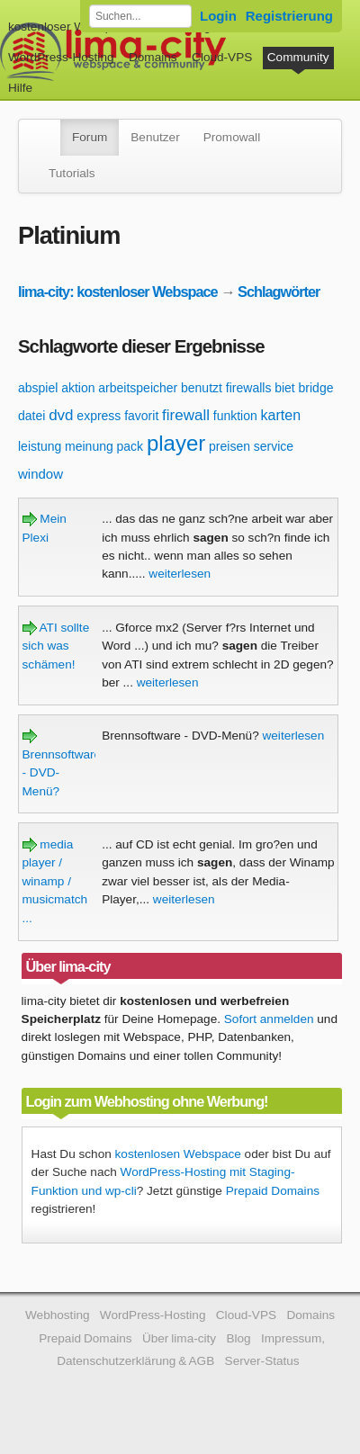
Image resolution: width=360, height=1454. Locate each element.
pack (130, 446)
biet (284, 388)
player (176, 443)
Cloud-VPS (222, 57)
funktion (235, 415)
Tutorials (72, 173)
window (40, 473)
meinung (89, 446)
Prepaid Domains (273, 1191)
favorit (141, 415)
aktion (77, 388)
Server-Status (262, 1361)
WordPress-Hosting (61, 57)
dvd (61, 415)
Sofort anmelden (269, 1019)
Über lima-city (179, 1338)
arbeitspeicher (137, 388)
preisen (229, 446)
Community (298, 57)
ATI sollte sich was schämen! (56, 646)
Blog (238, 1338)
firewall (186, 415)
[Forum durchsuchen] (140, 16)
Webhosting (57, 1315)
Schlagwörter (279, 291)
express (98, 415)
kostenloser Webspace (69, 26)
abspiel (38, 388)
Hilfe (20, 87)
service (273, 446)
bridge (316, 388)
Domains (153, 57)
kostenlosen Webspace (178, 1154)
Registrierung (289, 15)
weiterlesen (179, 573)
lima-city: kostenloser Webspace (118, 291)
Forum (89, 137)
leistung (39, 446)
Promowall (231, 137)
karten (281, 415)
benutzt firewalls (226, 388)
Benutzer (154, 137)
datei (31, 415)
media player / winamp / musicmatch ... (55, 881)
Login (218, 15)
